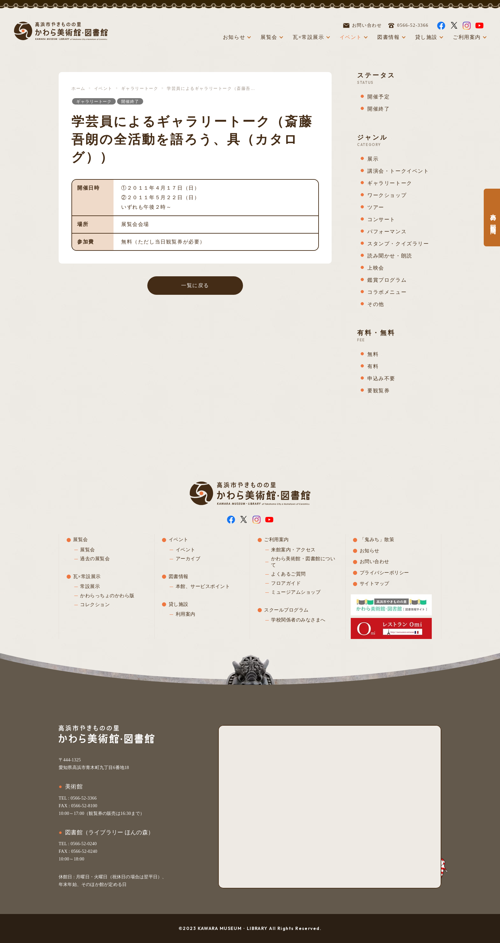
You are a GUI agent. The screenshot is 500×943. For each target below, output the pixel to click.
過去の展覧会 (95, 558)
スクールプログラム (286, 610)
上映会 (375, 268)
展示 (373, 159)
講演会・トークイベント (398, 171)
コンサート (381, 219)
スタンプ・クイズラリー (398, 243)
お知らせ (234, 37)
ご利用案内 (467, 37)
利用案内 (185, 614)
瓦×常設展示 (308, 37)
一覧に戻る (195, 285)
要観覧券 (378, 390)
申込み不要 (381, 378)
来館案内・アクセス (293, 549)
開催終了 (130, 101)
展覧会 (269, 37)
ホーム (78, 88)
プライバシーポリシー (384, 572)
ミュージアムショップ (295, 592)
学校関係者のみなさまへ (298, 619)
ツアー (375, 207)
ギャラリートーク (139, 88)
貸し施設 (426, 37)
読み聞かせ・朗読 (389, 255)
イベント (351, 37)
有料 (373, 366)
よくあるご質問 (288, 574)
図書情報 (388, 37)
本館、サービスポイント (203, 586)
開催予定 (378, 96)
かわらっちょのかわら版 (107, 595)
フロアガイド (286, 583)
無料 (373, 354)
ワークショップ (387, 195)
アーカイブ (188, 558)
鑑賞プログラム (387, 280)
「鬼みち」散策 (377, 539)
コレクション (95, 604)
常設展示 (90, 586)
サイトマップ (374, 583)
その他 (375, 304)
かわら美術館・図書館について (303, 562)
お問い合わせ (362, 25)
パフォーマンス (387, 231)
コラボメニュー (387, 292)
